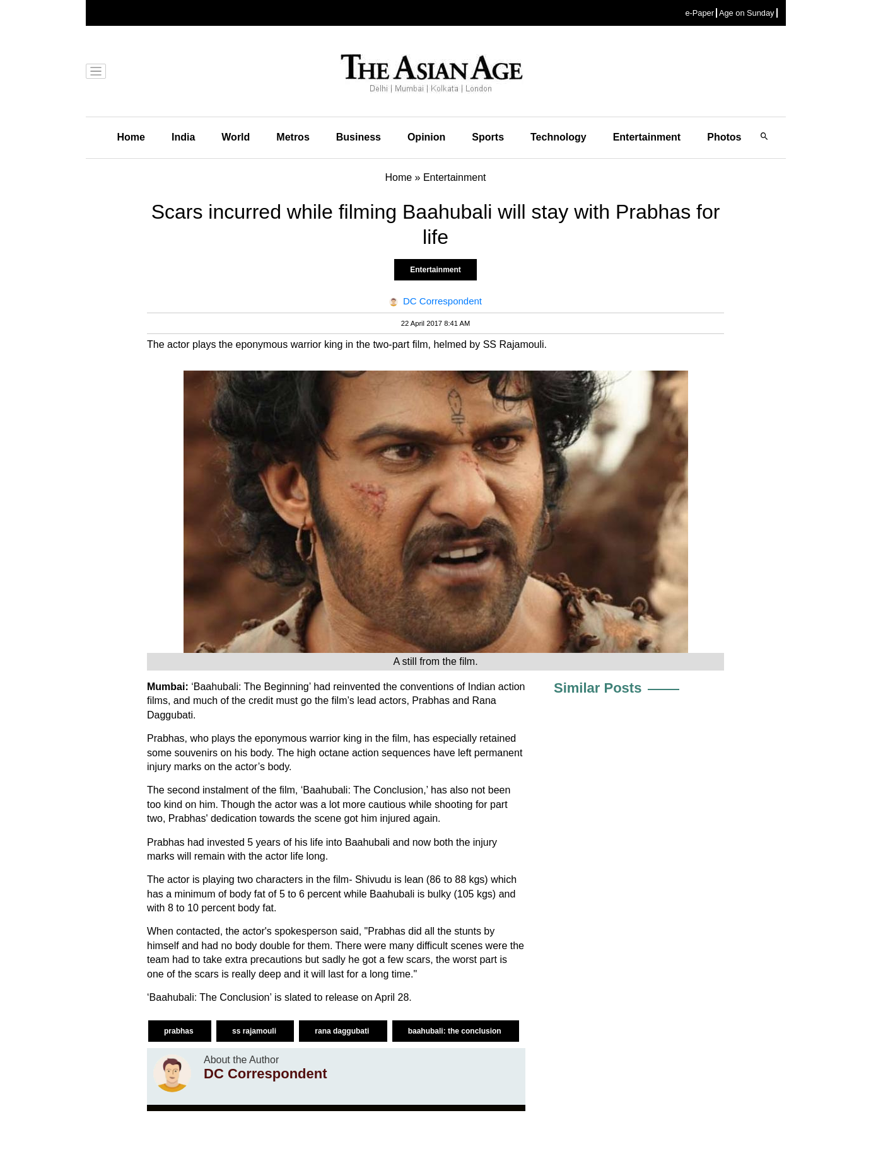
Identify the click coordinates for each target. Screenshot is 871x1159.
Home (131, 137)
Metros (292, 137)
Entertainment (647, 137)
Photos (724, 137)
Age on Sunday (747, 13)
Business (358, 137)
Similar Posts (597, 688)
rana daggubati (343, 1031)
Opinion (426, 137)
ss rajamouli (255, 1031)
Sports (488, 137)
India (183, 137)
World (235, 137)
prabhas (180, 1031)
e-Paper (699, 13)
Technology (558, 137)
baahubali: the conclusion (455, 1031)
